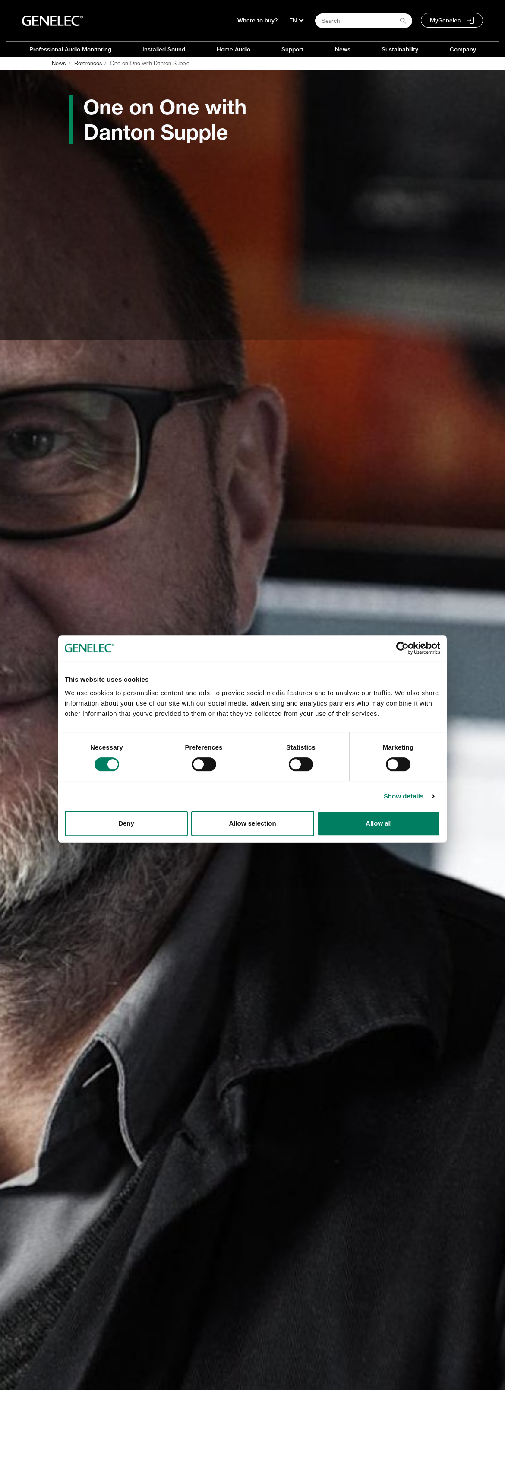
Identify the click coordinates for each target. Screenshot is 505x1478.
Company (463, 49)
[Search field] (363, 20)
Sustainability (400, 49)
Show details (404, 796)
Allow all (379, 823)
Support (292, 49)
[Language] (296, 20)
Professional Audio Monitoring (70, 49)
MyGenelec (445, 20)
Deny (126, 823)
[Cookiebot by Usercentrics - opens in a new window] (402, 648)
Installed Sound (163, 49)
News (342, 49)
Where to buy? (257, 20)
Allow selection (252, 823)
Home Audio (233, 49)
